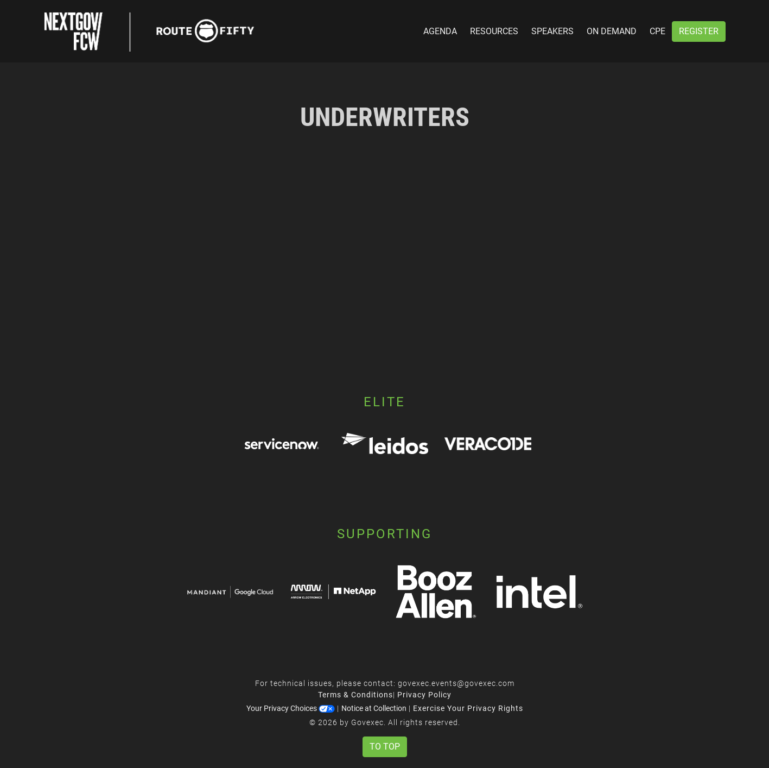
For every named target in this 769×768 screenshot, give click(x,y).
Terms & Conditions (355, 694)
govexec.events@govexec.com (456, 683)
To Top (385, 746)
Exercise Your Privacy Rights (468, 708)
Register (699, 31)
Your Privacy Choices (290, 708)
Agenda (440, 31)
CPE (657, 31)
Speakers (552, 31)
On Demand (612, 31)
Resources (494, 31)
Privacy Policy (424, 694)
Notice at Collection (373, 708)
